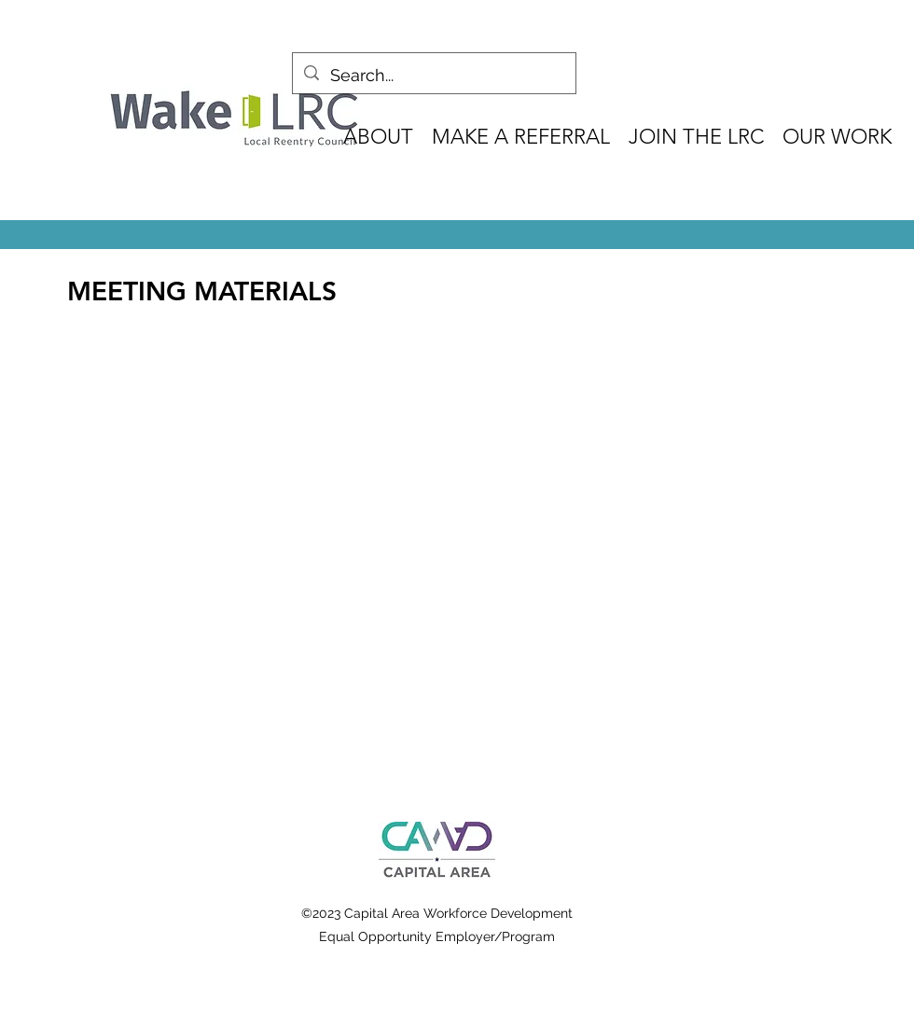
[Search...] (433, 75)
